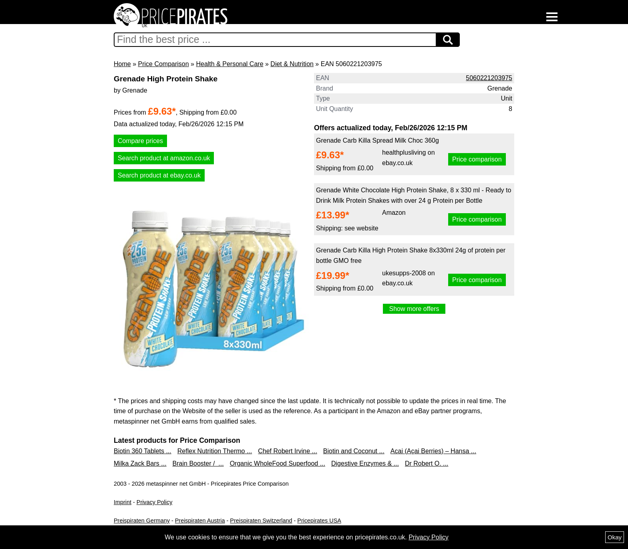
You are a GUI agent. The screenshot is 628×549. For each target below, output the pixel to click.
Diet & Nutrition (292, 64)
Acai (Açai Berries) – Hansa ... (433, 451)
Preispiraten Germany (142, 520)
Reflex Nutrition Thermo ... (214, 451)
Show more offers (414, 308)
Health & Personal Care (229, 64)
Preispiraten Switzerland (261, 520)
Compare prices (140, 140)
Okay (615, 537)
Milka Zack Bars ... (140, 463)
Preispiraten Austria (200, 520)
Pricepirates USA (319, 520)
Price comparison (477, 159)
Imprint (122, 502)
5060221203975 (489, 78)
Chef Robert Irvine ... (287, 451)
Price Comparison (163, 64)
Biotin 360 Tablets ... (142, 451)
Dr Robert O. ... (426, 463)
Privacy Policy (155, 502)
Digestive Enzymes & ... (365, 463)
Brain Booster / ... (198, 463)
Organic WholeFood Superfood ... (277, 463)
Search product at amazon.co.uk (164, 158)
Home (122, 64)
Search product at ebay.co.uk (159, 175)
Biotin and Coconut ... (353, 451)
